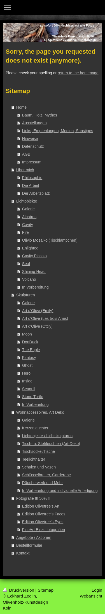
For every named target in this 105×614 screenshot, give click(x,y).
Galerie (28, 209)
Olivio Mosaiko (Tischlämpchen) (50, 240)
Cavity (27, 224)
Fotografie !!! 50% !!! (34, 498)
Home (21, 107)
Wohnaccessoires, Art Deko (40, 412)
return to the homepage (78, 73)
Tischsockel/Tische (38, 451)
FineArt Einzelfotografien (43, 529)
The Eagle (31, 350)
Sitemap (45, 590)
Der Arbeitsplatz (36, 193)
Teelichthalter (33, 459)
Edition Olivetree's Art (40, 506)
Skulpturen (25, 295)
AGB (26, 154)
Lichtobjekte (26, 201)
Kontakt (22, 553)
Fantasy (29, 357)
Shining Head (34, 271)
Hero (26, 373)
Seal (26, 263)
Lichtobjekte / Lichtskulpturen (47, 436)
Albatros (29, 217)
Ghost (27, 365)
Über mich (25, 170)
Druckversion (19, 590)
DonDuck (30, 342)
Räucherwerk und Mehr (42, 482)
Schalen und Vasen (39, 467)
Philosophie (32, 177)
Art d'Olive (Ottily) (37, 326)
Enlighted (30, 248)
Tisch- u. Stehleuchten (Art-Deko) (51, 443)
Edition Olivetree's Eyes (42, 522)
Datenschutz (33, 146)
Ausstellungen (34, 123)
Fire (25, 232)
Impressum (31, 162)
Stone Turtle (32, 396)
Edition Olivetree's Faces (43, 514)
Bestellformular (29, 545)
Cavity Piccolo (34, 256)
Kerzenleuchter (35, 428)
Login (97, 590)
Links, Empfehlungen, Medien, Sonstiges (57, 130)
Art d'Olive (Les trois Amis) (45, 318)
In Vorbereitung (35, 287)
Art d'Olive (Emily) (37, 310)
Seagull (28, 389)
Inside (27, 381)
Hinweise (30, 138)
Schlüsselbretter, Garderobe (46, 475)
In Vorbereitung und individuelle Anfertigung (60, 490)
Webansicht (91, 596)
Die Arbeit (30, 185)
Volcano (29, 279)
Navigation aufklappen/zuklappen (52, 7)
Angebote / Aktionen (33, 537)
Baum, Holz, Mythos (39, 115)
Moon (27, 334)
